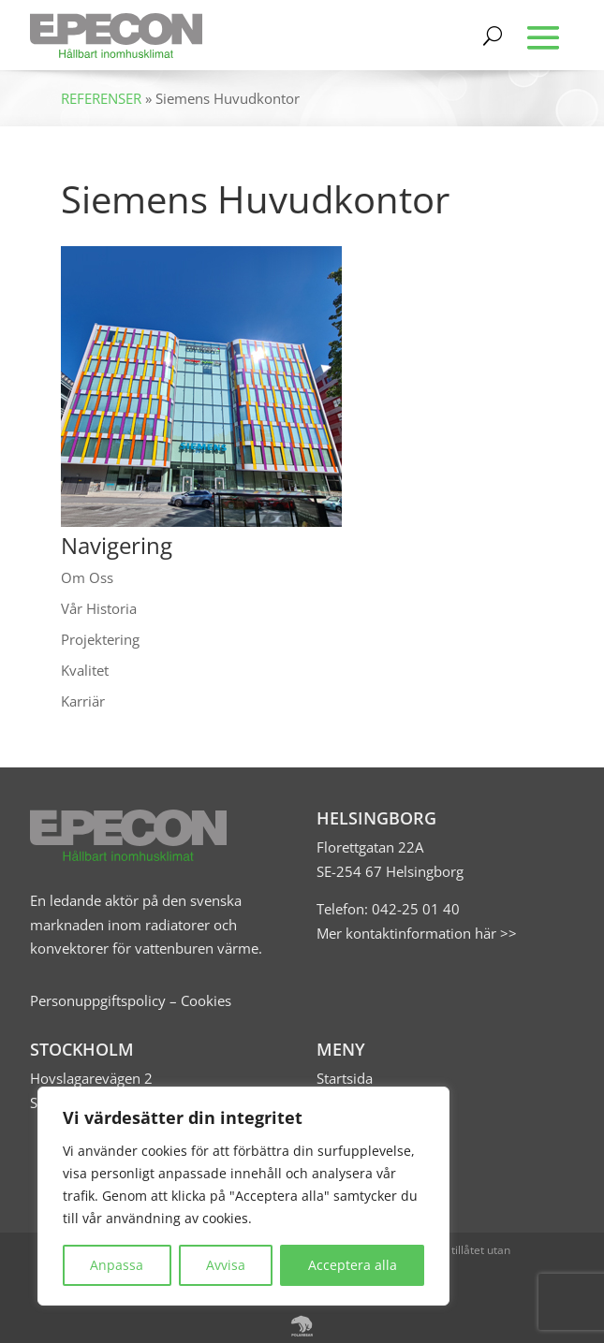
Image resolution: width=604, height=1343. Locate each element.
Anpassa (116, 1265)
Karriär (83, 701)
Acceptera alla (352, 1265)
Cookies (206, 1000)
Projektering (100, 639)
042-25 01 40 (414, 908)
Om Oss (87, 577)
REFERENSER (101, 98)
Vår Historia (99, 608)
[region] (243, 1196)
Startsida (345, 1078)
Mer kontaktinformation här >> (417, 933)
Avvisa (225, 1265)
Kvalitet (85, 670)
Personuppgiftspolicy (98, 1000)
